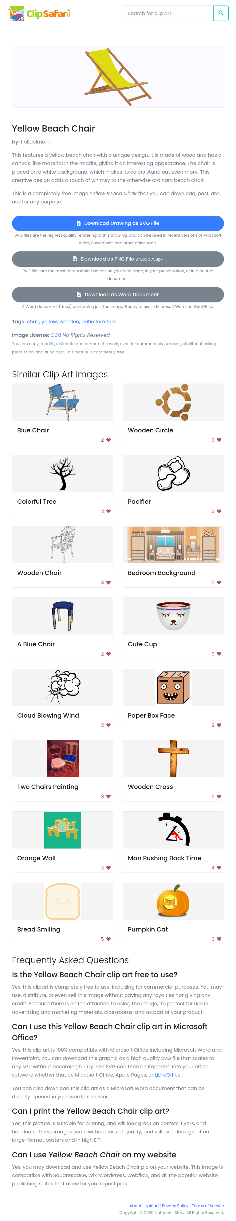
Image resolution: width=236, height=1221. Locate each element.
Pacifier (139, 501)
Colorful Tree (37, 501)
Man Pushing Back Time (164, 858)
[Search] (168, 13)
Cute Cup (142, 644)
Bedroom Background (161, 573)
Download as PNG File (118, 258)
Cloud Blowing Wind (48, 715)
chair (33, 321)
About (135, 1205)
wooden (69, 321)
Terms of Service (208, 1205)
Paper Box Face (151, 715)
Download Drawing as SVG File (118, 223)
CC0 (56, 335)
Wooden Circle (150, 430)
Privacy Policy (175, 1205)
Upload (152, 1205)
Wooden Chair (39, 573)
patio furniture (98, 321)
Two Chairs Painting (48, 786)
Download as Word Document (118, 294)
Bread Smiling (38, 929)
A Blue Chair (36, 644)
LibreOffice (168, 1074)
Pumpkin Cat (148, 929)
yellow (49, 321)
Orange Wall (36, 858)
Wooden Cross (150, 786)
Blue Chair (33, 430)
